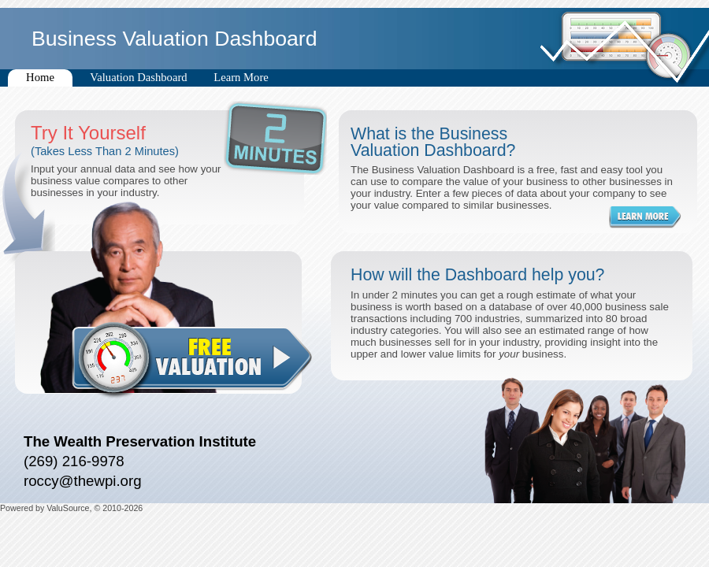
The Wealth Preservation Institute (140, 441)
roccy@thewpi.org (83, 480)
